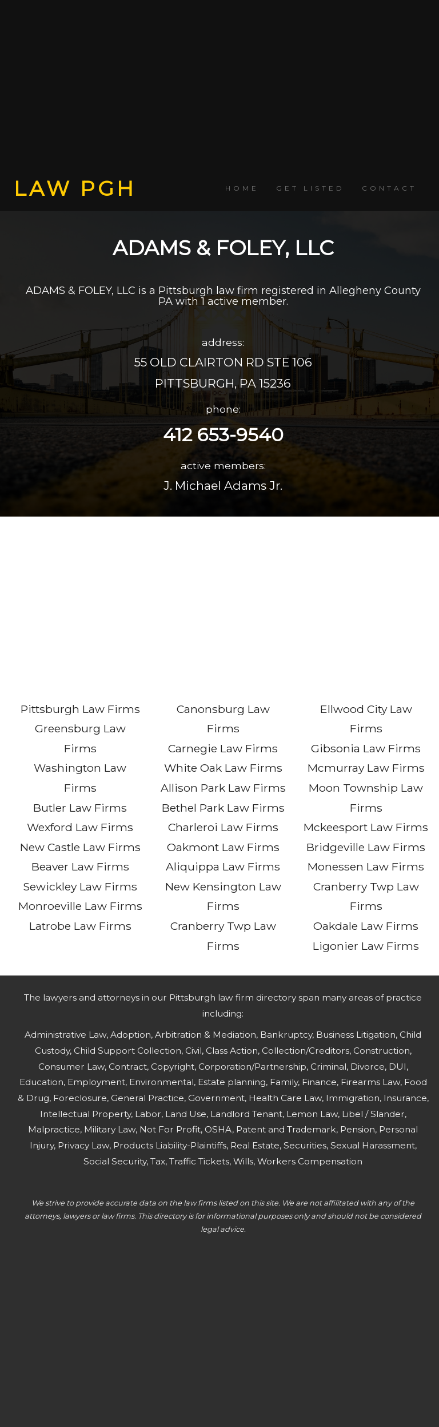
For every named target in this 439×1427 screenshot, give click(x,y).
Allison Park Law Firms (223, 788)
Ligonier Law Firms (366, 946)
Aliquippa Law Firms (223, 866)
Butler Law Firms (80, 808)
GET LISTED (310, 188)
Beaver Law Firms (80, 866)
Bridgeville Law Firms (365, 847)
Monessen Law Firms (366, 866)
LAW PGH (75, 188)
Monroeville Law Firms (80, 906)
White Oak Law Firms (223, 768)
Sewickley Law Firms (80, 886)
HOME (242, 188)
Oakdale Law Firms (365, 926)
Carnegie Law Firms (223, 748)
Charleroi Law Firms (223, 827)
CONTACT (389, 188)
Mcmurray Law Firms (366, 768)
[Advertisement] (219, 88)
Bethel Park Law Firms (223, 808)
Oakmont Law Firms (223, 847)
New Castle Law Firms (80, 847)
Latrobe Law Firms (80, 926)
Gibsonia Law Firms (366, 748)
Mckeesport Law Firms (366, 827)
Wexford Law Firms (80, 827)
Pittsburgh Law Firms (80, 709)
